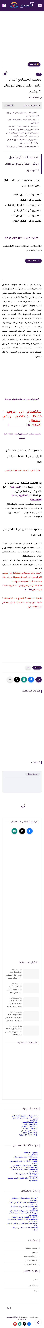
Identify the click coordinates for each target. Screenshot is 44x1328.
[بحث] (4, 5)
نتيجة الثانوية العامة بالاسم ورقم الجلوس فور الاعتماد (13, 1032)
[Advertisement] (22, 37)
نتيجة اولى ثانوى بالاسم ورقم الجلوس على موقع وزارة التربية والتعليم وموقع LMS (13, 990)
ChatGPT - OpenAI (31, 1153)
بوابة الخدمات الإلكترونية (28, 1135)
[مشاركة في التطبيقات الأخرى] (10, 679)
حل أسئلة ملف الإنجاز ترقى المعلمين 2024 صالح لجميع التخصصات (13, 975)
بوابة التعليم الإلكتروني (29, 1126)
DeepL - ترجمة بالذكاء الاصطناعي (25, 1165)
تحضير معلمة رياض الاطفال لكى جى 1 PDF (21, 147)
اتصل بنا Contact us (31, 1256)
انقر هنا (15, 487)
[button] (31, 679)
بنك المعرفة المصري (30, 1122)
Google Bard (33, 1155)
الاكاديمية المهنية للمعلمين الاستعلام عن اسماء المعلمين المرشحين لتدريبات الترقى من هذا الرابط (14, 1018)
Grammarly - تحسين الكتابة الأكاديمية (23, 1211)
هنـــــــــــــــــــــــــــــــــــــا (19, 425)
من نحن (35, 1252)
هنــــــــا (28, 590)
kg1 (39, 74)
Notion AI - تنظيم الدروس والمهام (24, 1217)
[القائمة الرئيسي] (40, 5)
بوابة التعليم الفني (31, 1124)
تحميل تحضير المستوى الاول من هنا (22, 238)
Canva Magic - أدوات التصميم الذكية (24, 1168)
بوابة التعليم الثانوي (30, 1133)
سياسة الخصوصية (31, 1264)
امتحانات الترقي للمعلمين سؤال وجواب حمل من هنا (14, 1004)
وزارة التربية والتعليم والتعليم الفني (24, 1116)
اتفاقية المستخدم (31, 1260)
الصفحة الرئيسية (32, 1248)
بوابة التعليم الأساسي (29, 1131)
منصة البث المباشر (30, 1128)
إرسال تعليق (32, 774)
